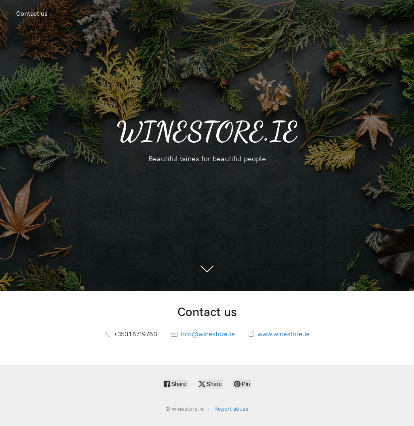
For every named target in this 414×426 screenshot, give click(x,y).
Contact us (32, 13)
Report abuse (231, 408)
